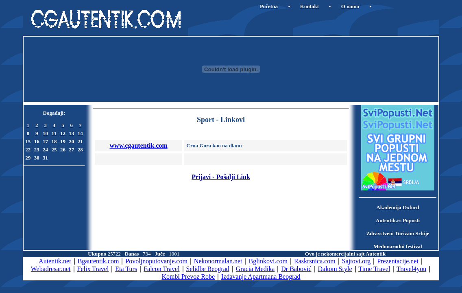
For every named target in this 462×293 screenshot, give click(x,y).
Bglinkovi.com (268, 261)
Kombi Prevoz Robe (188, 276)
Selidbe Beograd (207, 268)
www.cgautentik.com (139, 145)
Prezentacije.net (397, 261)
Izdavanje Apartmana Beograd (261, 276)
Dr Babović (296, 268)
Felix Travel (93, 268)
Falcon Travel (161, 268)
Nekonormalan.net (218, 261)
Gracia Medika (255, 268)
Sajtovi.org (356, 261)
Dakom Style (335, 268)
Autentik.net (55, 261)
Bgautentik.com (98, 261)
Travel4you (411, 268)
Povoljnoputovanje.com (156, 261)
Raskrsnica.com (315, 261)
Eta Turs (126, 268)
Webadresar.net (51, 268)
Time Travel (374, 268)
